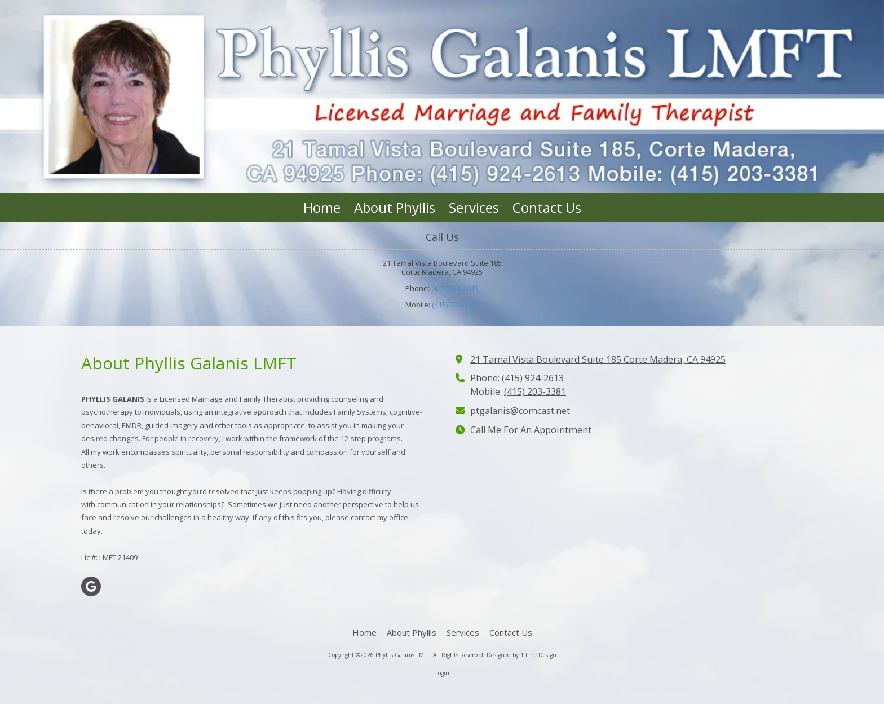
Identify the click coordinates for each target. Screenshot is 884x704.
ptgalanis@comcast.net (520, 410)
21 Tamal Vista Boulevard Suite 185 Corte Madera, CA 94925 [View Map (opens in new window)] (598, 359)
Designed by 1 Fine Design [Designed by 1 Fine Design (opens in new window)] (521, 655)
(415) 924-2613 (455, 288)
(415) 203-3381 (455, 305)
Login (442, 673)
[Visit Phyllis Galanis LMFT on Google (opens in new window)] (91, 586)
